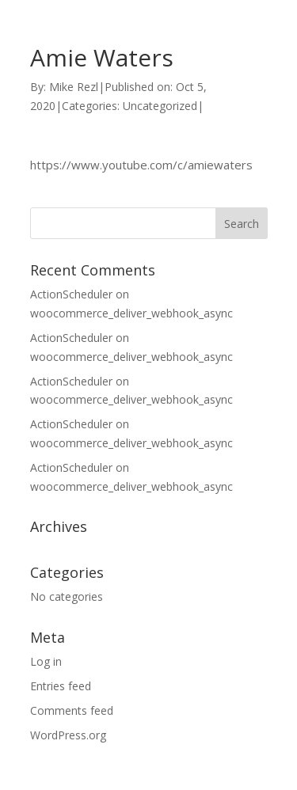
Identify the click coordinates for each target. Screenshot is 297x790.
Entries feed (60, 685)
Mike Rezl (73, 86)
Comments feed (71, 710)
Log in (46, 661)
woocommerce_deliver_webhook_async (131, 313)
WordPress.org (68, 735)
